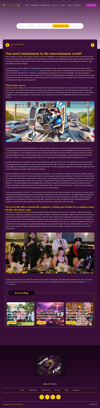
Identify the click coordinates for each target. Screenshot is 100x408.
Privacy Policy (93, 404)
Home (27, 5)
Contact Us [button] (76, 5)
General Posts (31, 26)
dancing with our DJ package (29, 71)
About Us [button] (55, 5)
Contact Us (76, 390)
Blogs (69, 5)
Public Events (35, 5)
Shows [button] (63, 5)
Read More (12, 322)
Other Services (45, 5)
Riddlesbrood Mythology (61, 26)
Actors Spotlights (76, 26)
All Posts (21, 26)
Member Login (91, 5)
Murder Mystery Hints (44, 26)
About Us (57, 390)
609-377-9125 (50, 384)
